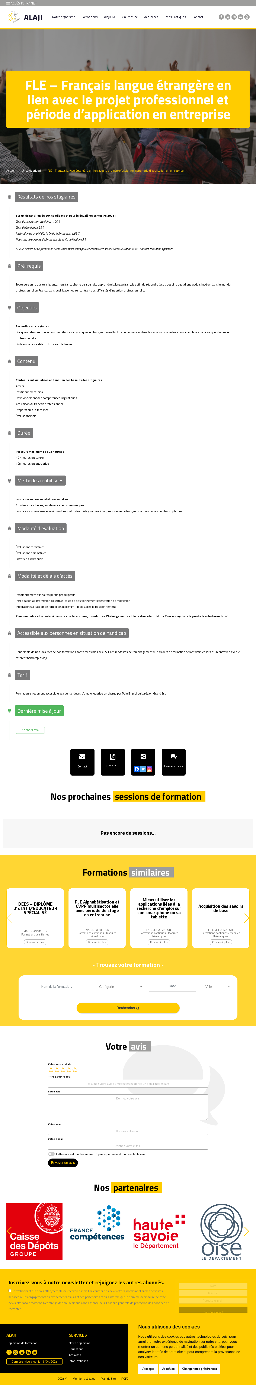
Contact (198, 17)
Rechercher (128, 1008)
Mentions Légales (84, 1378)
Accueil (10, 170)
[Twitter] (143, 769)
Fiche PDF (112, 765)
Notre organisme (63, 17)
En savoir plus (35, 942)
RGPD (125, 1378)
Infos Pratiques (175, 17)
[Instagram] (149, 769)
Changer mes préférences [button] (199, 1368)
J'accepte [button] (148, 1368)
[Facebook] (137, 769)
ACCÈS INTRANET (21, 3)
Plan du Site (108, 1378)
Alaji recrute (130, 17)
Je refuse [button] (168, 1368)
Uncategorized (31, 170)
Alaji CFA (109, 17)
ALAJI (33, 17)
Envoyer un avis (63, 1163)
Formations (90, 17)
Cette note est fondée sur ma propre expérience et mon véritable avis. (101, 1154)
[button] (247, 918)
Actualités (151, 17)
